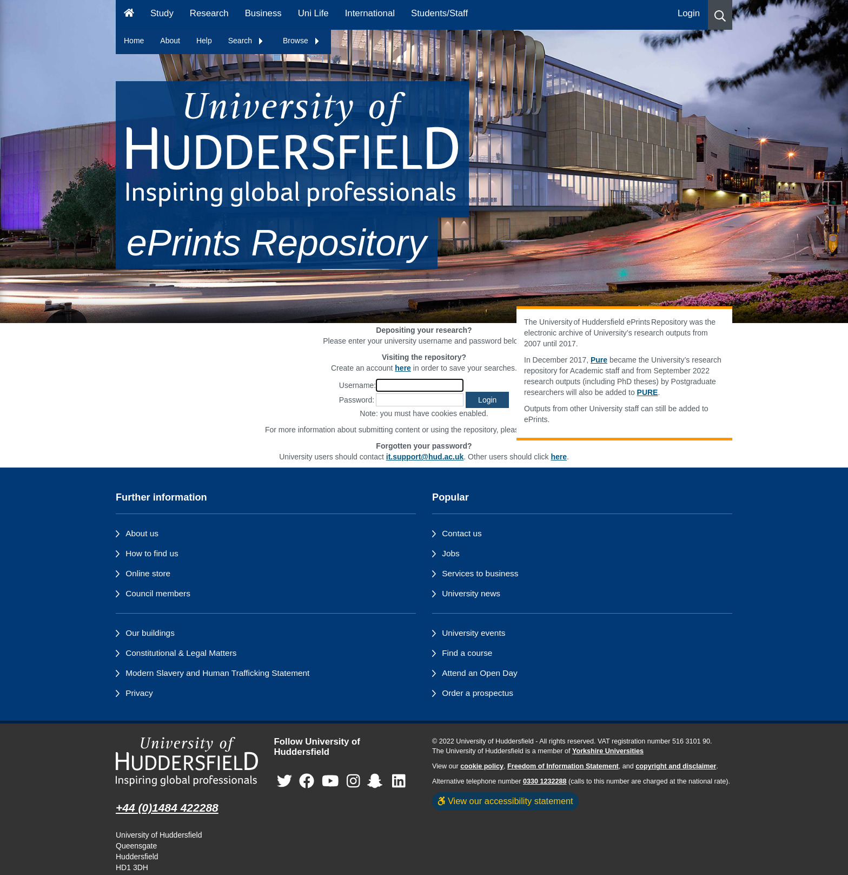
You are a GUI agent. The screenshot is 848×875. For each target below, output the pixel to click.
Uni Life (313, 13)
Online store (147, 573)
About (170, 40)
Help (204, 40)
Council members (157, 593)
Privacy (139, 693)
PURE (647, 392)
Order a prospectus (477, 693)
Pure (599, 360)
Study (162, 13)
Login (689, 13)
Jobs (451, 553)
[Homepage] (129, 15)
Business (263, 13)
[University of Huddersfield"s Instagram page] (353, 781)
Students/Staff (439, 13)
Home (134, 40)
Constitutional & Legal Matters (180, 652)
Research (209, 13)
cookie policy (482, 766)
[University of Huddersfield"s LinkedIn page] (399, 781)
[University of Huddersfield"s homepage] (187, 761)
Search (246, 40)
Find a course (467, 652)
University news (471, 593)
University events (473, 632)
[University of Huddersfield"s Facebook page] (306, 781)
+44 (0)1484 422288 (167, 807)
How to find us (151, 553)
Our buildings (150, 632)
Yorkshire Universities (608, 751)
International (370, 13)
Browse (301, 40)
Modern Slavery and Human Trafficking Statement (217, 672)
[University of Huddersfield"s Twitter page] (284, 781)
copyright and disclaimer (675, 766)
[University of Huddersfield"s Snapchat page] (377, 781)
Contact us (462, 533)
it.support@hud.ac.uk (425, 456)
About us (141, 533)
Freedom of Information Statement (563, 766)
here (559, 456)
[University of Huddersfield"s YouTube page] (330, 781)
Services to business (480, 573)
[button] (720, 15)
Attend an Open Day (479, 672)
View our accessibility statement (505, 801)
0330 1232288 (545, 781)
